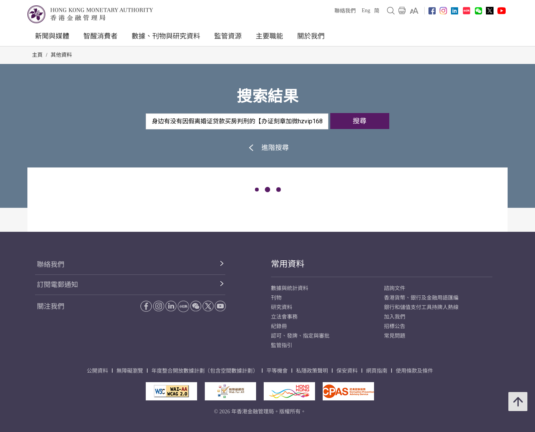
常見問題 (394, 336)
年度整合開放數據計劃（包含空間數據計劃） (204, 371)
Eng (365, 10)
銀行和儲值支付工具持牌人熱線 (421, 307)
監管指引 (281, 345)
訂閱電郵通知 (57, 285)
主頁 (37, 55)
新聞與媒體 (52, 36)
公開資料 (97, 371)
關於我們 (311, 36)
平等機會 (277, 371)
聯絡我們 (345, 11)
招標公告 (394, 326)
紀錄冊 (279, 326)
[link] (414, 10)
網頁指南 (376, 371)
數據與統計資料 (289, 288)
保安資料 (347, 371)
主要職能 (269, 36)
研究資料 (281, 307)
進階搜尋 (268, 147)
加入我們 (394, 317)
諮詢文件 (394, 288)
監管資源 (228, 36)
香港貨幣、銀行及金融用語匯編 (421, 298)
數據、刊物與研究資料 (166, 36)
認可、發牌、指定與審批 (300, 336)
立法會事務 (284, 317)
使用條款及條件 (414, 371)
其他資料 (61, 55)
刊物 (276, 298)
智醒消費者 (100, 36)
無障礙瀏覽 (129, 371)
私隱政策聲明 (312, 371)
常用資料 (287, 264)
